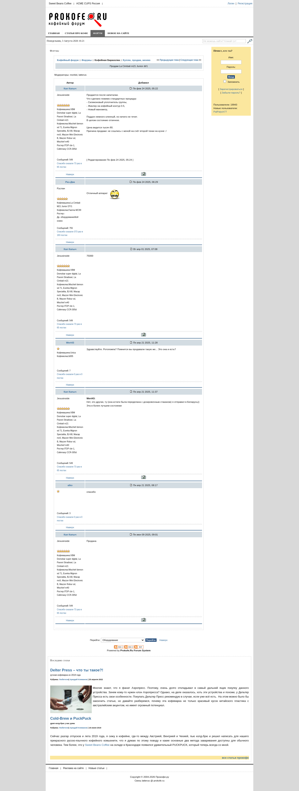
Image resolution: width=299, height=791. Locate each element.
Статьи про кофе (76, 33)
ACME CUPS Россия (88, 3)
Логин (231, 3)
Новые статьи (96, 768)
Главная (54, 33)
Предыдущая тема (169, 60)
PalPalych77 (220, 111)
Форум (97, 33)
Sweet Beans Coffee (60, 3)
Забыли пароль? (231, 92)
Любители (64, 679)
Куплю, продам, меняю (137, 60)
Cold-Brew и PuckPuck (70, 718)
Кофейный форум (68, 60)
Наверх (70, 174)
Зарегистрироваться (231, 89)
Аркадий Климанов (78, 679)
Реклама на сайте (73, 768)
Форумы (87, 60)
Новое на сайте (118, 33)
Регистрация (245, 3)
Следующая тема (189, 60)
